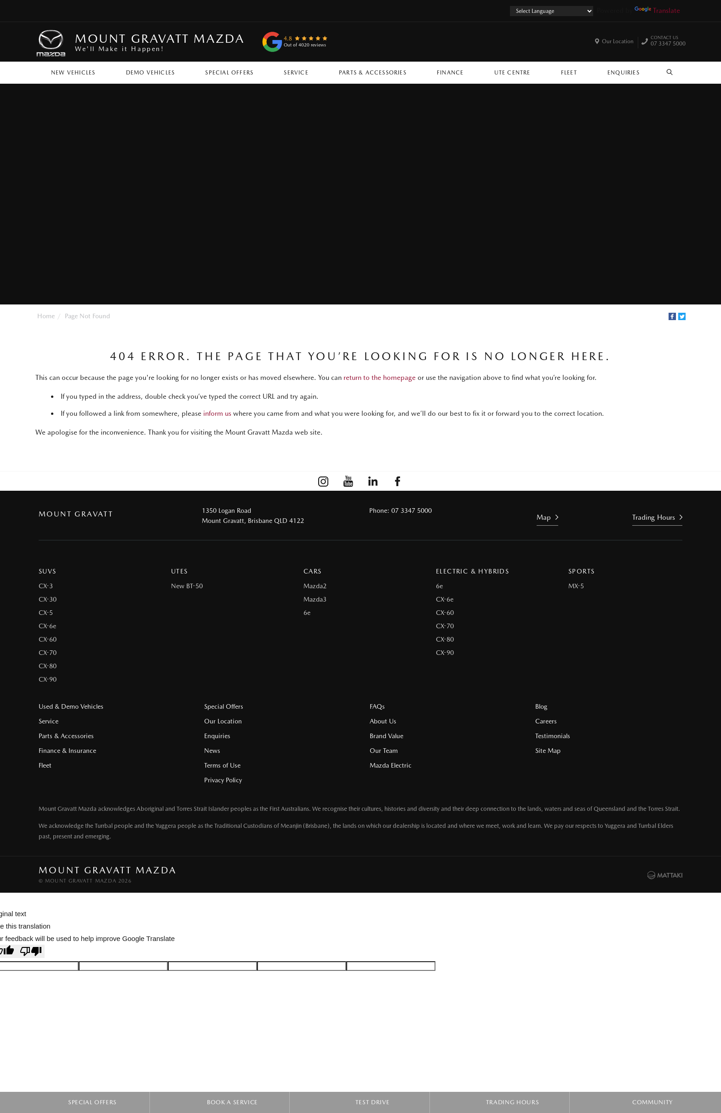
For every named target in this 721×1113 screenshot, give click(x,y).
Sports (581, 571)
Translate (657, 10)
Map (544, 517)
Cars (312, 571)
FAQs (377, 706)
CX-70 (48, 652)
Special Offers (229, 72)
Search (665, 72)
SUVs (48, 571)
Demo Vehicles (150, 72)
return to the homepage (379, 377)
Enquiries (623, 72)
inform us (217, 413)
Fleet (569, 72)
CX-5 (46, 612)
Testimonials (552, 736)
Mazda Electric (391, 765)
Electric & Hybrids (472, 571)
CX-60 (48, 639)
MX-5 (576, 586)
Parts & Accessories (372, 72)
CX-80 (48, 666)
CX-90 (48, 679)
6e (306, 612)
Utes (179, 571)
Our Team (384, 750)
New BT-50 (187, 586)
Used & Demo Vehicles (71, 706)
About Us (383, 721)
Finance (450, 72)
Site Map (548, 750)
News (212, 750)
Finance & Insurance (67, 750)
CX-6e (47, 626)
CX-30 (48, 599)
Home (46, 316)
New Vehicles (73, 72)
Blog (541, 706)
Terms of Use (222, 765)
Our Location (618, 41)
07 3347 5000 (668, 42)
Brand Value (386, 736)
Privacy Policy (223, 780)
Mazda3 (314, 599)
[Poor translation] (31, 951)
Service (296, 72)
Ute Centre (512, 72)
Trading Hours (653, 517)
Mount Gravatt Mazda (159, 42)
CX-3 (46, 586)
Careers (546, 721)
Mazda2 (314, 586)
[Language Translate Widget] (551, 11)
